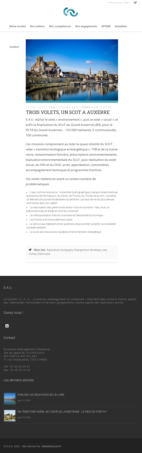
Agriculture (53, 250)
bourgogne (67, 250)
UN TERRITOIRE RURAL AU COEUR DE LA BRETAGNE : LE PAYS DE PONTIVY (62, 411)
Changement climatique (87, 250)
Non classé (102, 107)
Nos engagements (86, 26)
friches (33, 253)
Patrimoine (44, 253)
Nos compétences (60, 26)
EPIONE (106, 26)
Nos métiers (37, 26)
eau (105, 250)
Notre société (17, 26)
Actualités (121, 26)
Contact (14, 46)
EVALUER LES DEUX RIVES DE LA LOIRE (41, 394)
